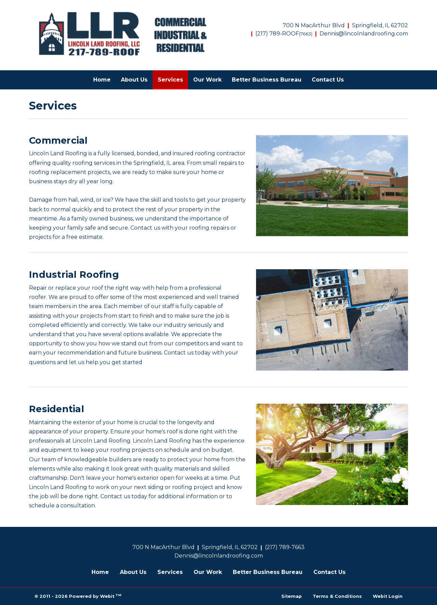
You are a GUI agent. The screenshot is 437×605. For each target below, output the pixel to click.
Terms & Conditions (337, 596)
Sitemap (291, 596)
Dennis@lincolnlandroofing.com (364, 33)
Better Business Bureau (266, 79)
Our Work (207, 79)
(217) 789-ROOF (283, 33)
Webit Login (388, 596)
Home (102, 79)
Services (173, 78)
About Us (134, 79)
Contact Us (328, 79)
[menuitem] (102, 79)
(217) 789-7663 (285, 547)
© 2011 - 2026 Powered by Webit (77, 596)
